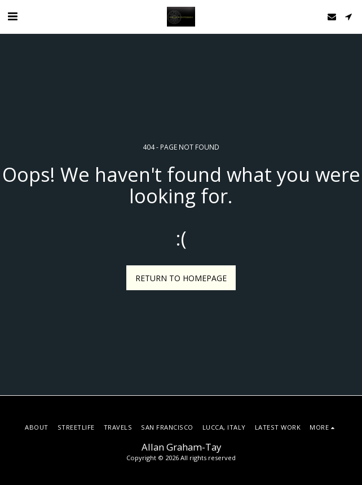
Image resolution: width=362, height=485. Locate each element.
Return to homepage (181, 278)
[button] (12, 16)
